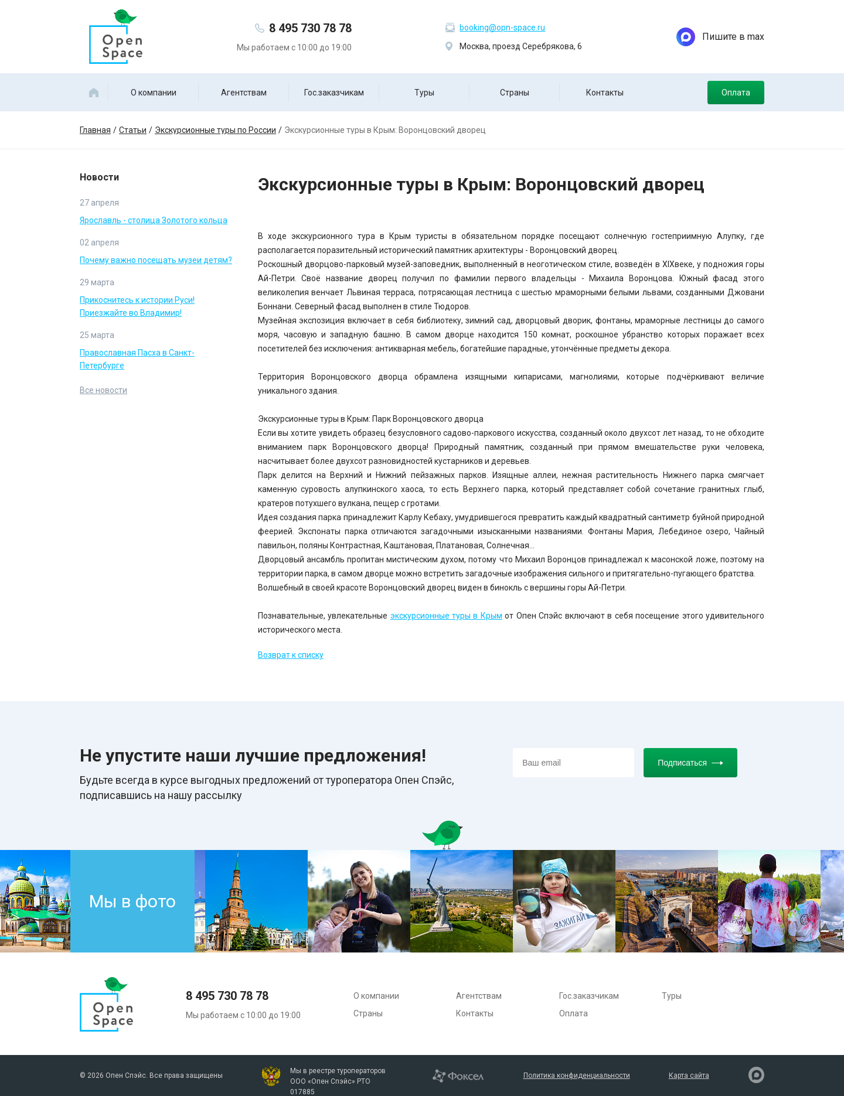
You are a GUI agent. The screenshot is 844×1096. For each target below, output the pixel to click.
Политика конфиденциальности (576, 1075)
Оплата (736, 92)
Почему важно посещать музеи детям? (156, 260)
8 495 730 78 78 (310, 28)
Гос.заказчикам (334, 92)
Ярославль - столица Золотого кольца (153, 220)
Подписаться (690, 762)
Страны (514, 92)
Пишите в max (720, 37)
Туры (424, 92)
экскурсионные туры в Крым (446, 615)
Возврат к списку (291, 655)
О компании (153, 92)
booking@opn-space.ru (502, 27)
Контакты (605, 92)
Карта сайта (689, 1075)
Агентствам (244, 92)
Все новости (103, 390)
